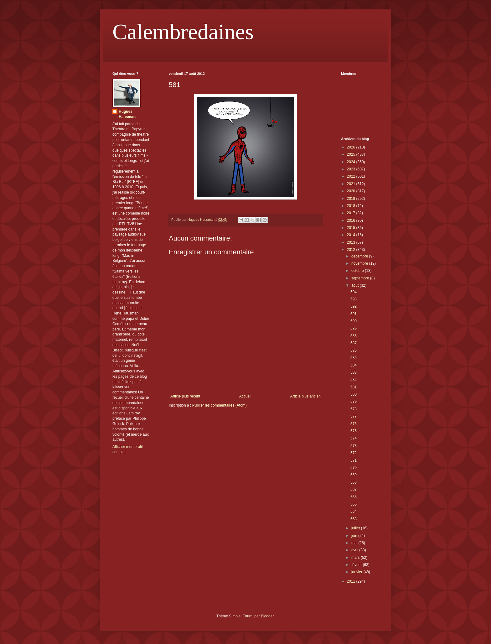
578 (353, 409)
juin (354, 535)
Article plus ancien (305, 396)
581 (353, 387)
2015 (351, 228)
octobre (358, 270)
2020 (351, 191)
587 (353, 343)
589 (353, 328)
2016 (351, 220)
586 (353, 350)
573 (353, 446)
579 (353, 401)
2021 (351, 184)
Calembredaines (183, 32)
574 (353, 438)
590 (353, 321)
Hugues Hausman (127, 114)
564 (353, 511)
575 (353, 431)
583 (353, 372)
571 (353, 460)
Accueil (245, 396)
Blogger (267, 616)
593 (353, 299)
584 (353, 365)
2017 (351, 213)
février (357, 565)
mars (356, 557)
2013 (351, 242)
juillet (356, 528)
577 (353, 416)
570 (353, 467)
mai (355, 543)
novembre (360, 263)
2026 (351, 147)
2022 (351, 176)
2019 (351, 198)
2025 (351, 154)
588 (353, 336)
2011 (351, 581)
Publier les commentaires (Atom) (219, 405)
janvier (357, 572)
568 (353, 482)
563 (353, 519)
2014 (351, 235)
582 (353, 379)
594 (353, 292)
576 (353, 424)
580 (353, 394)
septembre (360, 278)
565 (353, 504)
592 (353, 306)
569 (353, 475)
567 (353, 489)
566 (353, 497)
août (355, 285)
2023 (351, 169)
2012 (351, 249)
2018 (351, 206)
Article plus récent (185, 396)
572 (353, 453)
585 (353, 358)
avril (355, 550)
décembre (360, 256)
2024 (351, 162)
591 (353, 314)
